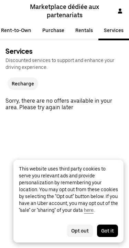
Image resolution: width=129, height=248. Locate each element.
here (89, 210)
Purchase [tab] (53, 30)
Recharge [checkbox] (23, 83)
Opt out (80, 231)
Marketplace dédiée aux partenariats (64, 11)
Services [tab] (113, 30)
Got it (107, 231)
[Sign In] (120, 11)
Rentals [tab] (84, 30)
